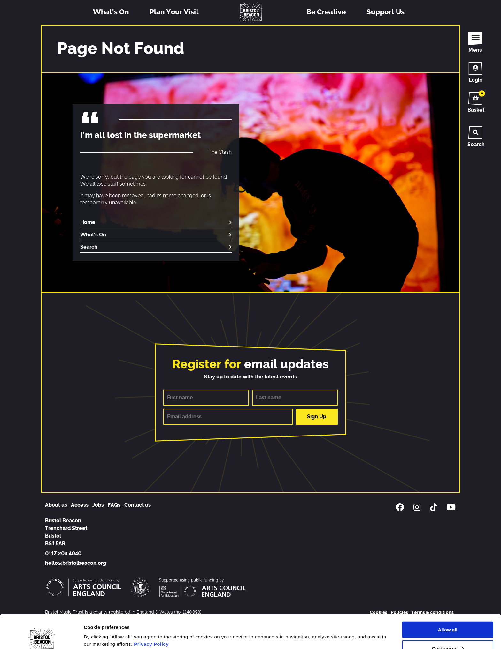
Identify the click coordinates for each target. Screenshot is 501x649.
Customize (448, 614)
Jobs (98, 505)
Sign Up (316, 416)
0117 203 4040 (63, 553)
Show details (98, 627)
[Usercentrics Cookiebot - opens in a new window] (41, 636)
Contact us (137, 505)
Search (88, 247)
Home (87, 222)
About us (56, 505)
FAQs (114, 505)
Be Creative (326, 12)
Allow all (448, 595)
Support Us (385, 12)
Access (80, 505)
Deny (448, 633)
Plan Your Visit (174, 12)
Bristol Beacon (63, 520)
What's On (111, 12)
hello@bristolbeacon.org (75, 563)
